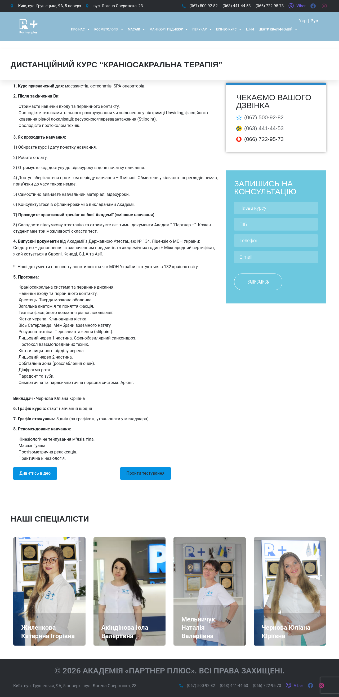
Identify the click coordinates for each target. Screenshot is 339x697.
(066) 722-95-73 (264, 139)
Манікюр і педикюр (169, 29)
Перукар (202, 29)
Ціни (250, 29)
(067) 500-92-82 (264, 117)
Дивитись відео (35, 473)
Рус (314, 20)
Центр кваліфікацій (278, 29)
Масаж (136, 29)
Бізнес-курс (229, 29)
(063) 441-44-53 (264, 128)
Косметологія (108, 29)
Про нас (80, 29)
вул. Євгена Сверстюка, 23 (110, 685)
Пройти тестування (145, 473)
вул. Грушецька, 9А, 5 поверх (52, 685)
